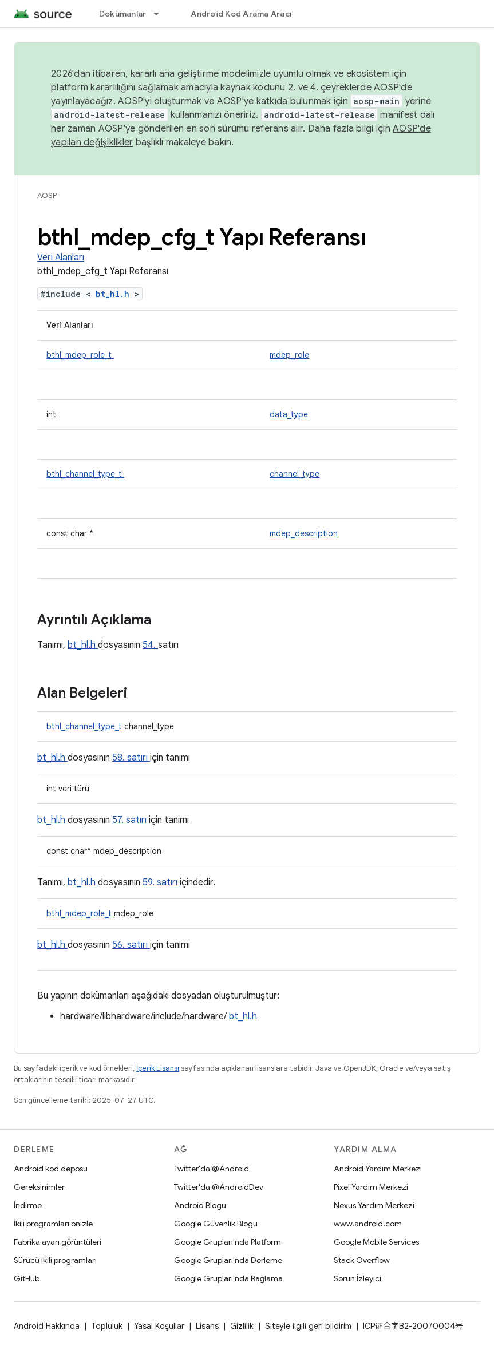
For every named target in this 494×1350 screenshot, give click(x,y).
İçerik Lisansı (157, 1068)
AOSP (47, 195)
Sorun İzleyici (357, 1278)
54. (150, 645)
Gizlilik (242, 1326)
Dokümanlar (123, 14)
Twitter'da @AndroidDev (218, 1187)
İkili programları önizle (53, 1223)
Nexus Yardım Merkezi (374, 1205)
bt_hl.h (115, 293)
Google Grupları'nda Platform (227, 1242)
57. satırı (130, 820)
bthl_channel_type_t (85, 474)
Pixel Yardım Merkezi (371, 1187)
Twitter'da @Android (211, 1168)
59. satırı (161, 882)
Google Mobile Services (376, 1242)
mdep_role (289, 355)
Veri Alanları (60, 257)
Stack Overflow (362, 1260)
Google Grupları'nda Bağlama (228, 1278)
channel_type (294, 474)
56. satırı (131, 945)
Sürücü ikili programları (55, 1260)
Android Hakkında (47, 1326)
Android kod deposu (51, 1168)
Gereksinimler (39, 1187)
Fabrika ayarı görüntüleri (57, 1242)
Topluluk (106, 1326)
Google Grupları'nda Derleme (228, 1260)
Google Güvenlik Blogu (216, 1223)
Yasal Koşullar (159, 1326)
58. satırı (131, 757)
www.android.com (368, 1223)
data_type (289, 414)
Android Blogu (200, 1205)
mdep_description (304, 533)
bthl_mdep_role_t (80, 355)
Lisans (207, 1326)
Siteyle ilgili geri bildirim (308, 1326)
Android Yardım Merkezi (378, 1168)
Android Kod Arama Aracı (241, 14)
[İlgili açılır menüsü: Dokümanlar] (161, 13)
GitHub (26, 1278)
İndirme (28, 1205)
